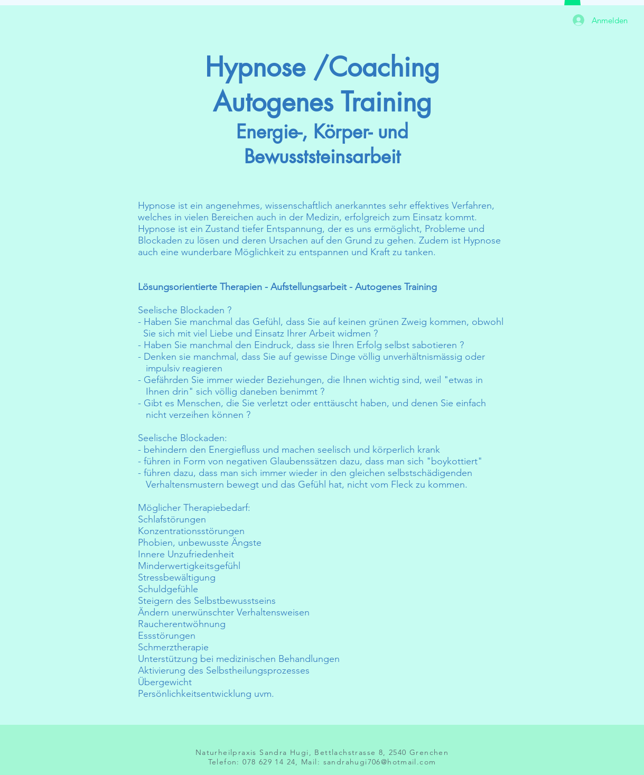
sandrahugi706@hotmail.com (379, 762)
